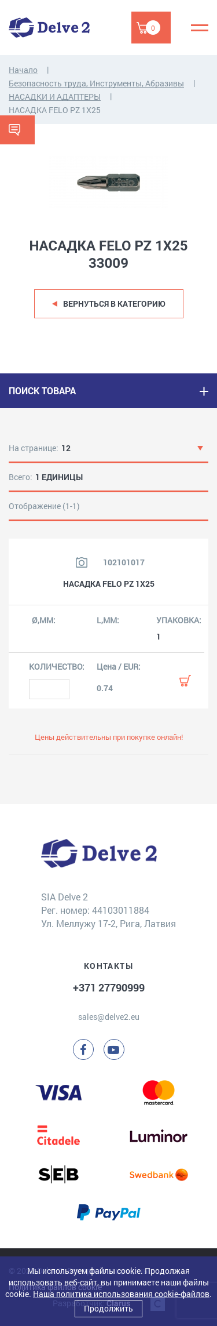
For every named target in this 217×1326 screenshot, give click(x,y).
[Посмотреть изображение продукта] (81, 562)
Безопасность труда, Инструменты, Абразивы (96, 83)
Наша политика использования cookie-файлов (121, 1293)
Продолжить (108, 1308)
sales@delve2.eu (108, 1016)
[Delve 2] (49, 27)
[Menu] (199, 28)
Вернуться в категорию (114, 303)
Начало (23, 69)
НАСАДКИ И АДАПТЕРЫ (55, 96)
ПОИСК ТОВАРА (42, 390)
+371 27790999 (109, 987)
